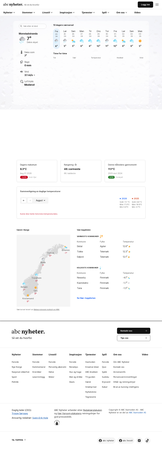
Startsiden (90, 362)
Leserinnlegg (38, 377)
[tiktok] (147, 440)
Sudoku (105, 377)
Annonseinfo (119, 372)
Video (137, 12)
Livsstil (47, 12)
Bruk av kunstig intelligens (126, 387)
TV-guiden (90, 377)
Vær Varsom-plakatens (69, 413)
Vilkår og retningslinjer (124, 382)
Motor (51, 377)
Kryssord (106, 382)
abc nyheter (106, 440)
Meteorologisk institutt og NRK (47, 309)
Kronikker (37, 372)
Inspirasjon (67, 12)
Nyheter (9, 12)
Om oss (121, 12)
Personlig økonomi (57, 367)
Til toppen (19, 440)
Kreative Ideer (92, 367)
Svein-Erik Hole (40, 417)
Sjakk (104, 372)
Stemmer (28, 12)
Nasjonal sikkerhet (21, 372)
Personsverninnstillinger (125, 377)
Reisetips (73, 367)
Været (88, 382)
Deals (72, 382)
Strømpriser (91, 387)
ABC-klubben (91, 372)
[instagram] (139, 440)
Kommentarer (39, 367)
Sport (14, 377)
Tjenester (88, 12)
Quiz (104, 367)
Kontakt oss (118, 367)
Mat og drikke (75, 377)
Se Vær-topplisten (86, 298)
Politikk (15, 382)
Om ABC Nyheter (121, 362)
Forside (15, 362)
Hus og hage (75, 372)
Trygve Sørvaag (20, 413)
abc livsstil (126, 440)
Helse (51, 372)
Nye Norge (17, 367)
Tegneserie (90, 397)
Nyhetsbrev (90, 392)
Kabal (104, 387)
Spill (105, 12)
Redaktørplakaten (92, 410)
